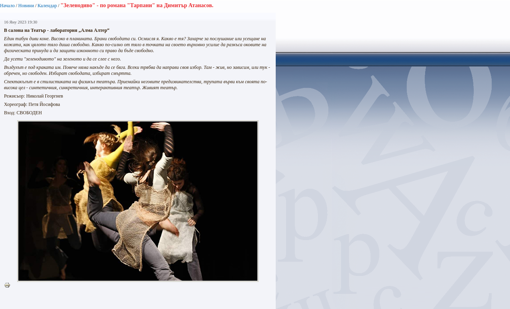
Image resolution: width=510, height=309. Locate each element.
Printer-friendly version (9, 285)
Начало (7, 5)
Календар (47, 5)
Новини (26, 5)
